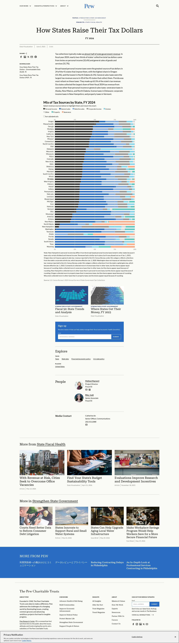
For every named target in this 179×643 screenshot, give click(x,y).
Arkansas (50, 216)
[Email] (84, 336)
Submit (116, 337)
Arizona (51, 219)
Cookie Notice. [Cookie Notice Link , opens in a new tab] (27, 641)
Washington (49, 228)
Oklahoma (50, 166)
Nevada (51, 239)
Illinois (51, 176)
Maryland (50, 171)
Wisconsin (50, 151)
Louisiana (50, 196)
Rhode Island (49, 198)
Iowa (52, 203)
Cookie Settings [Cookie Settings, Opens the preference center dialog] (137, 637)
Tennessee (50, 231)
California (50, 133)
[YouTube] (147, 624)
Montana (50, 128)
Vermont (50, 208)
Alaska (51, 234)
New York (50, 136)
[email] (86, 389)
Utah (52, 146)
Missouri (50, 138)
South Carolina (48, 173)
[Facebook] (133, 624)
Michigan (50, 201)
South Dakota (49, 241)
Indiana (51, 188)
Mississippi (50, 214)
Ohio (52, 211)
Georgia (51, 126)
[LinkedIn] (140, 624)
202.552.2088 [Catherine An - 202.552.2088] (90, 422)
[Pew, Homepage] (89, 6)
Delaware (50, 148)
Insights (95, 597)
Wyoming (50, 246)
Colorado (50, 158)
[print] (35, 56)
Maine (51, 156)
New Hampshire (48, 226)
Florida (51, 236)
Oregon (51, 121)
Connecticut (49, 141)
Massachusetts (48, 123)
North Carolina (48, 143)
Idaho (52, 163)
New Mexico (49, 221)
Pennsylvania (49, 191)
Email (59, 333)
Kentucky (50, 206)
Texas (52, 244)
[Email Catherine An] (86, 425)
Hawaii (51, 186)
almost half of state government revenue (102, 54)
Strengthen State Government (55, 501)
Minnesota (50, 153)
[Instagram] (137, 624)
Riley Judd (89, 395)
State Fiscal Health (51, 444)
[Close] (175, 637)
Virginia (51, 131)
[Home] (39, 591)
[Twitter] (144, 624)
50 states (50, 178)
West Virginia (49, 181)
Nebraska (50, 193)
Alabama (50, 183)
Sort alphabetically (51, 116)
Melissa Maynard (92, 381)
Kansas (51, 168)
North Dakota (49, 223)
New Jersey (50, 161)
